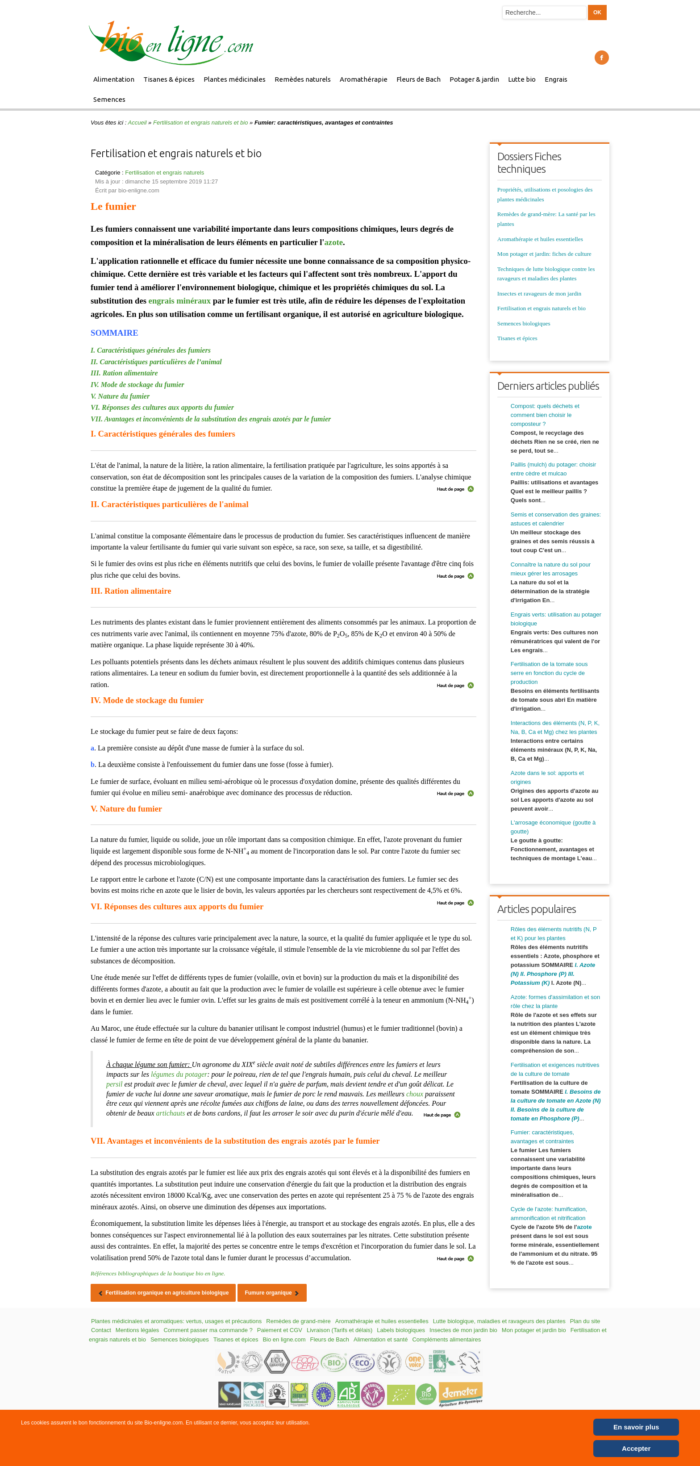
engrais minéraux (180, 300)
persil (114, 1084)
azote (334, 242)
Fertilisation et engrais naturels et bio (200, 122)
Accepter (636, 1448)
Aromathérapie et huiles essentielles (540, 239)
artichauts (170, 1113)
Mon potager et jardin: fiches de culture (544, 253)
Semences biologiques (523, 323)
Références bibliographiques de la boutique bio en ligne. (158, 1273)
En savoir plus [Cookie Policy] (636, 1427)
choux (414, 1094)
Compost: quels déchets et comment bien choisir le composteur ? (545, 415)
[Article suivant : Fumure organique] (272, 1293)
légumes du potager (179, 1074)
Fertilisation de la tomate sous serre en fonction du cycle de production (549, 673)
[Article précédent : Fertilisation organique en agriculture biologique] (163, 1293)
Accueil (137, 122)
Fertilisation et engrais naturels (164, 172)
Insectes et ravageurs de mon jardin (539, 293)
